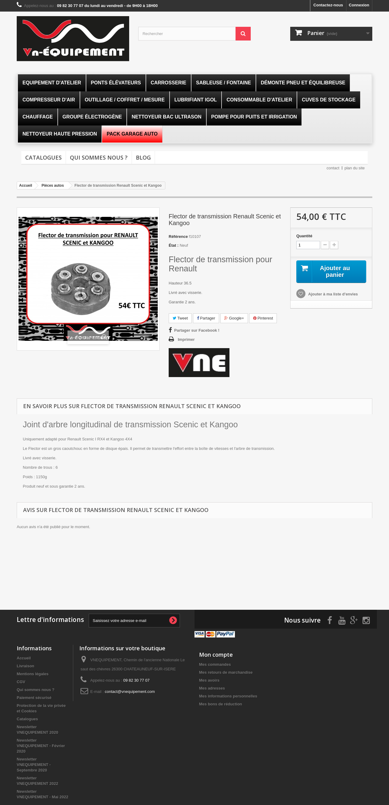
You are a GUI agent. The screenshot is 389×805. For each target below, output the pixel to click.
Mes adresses (212, 688)
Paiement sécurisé (34, 697)
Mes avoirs (209, 680)
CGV (21, 682)
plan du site (355, 168)
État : (174, 245)
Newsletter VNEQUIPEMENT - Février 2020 (41, 746)
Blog (143, 157)
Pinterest (263, 318)
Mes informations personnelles (228, 696)
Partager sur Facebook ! (196, 330)
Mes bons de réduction (220, 704)
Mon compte (216, 654)
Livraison (25, 666)
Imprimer (186, 339)
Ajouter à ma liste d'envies (332, 294)
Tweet (180, 318)
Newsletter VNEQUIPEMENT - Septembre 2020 (34, 764)
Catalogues (43, 157)
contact (333, 168)
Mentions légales (33, 674)
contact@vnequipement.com (130, 691)
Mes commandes (215, 664)
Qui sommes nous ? (99, 157)
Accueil (24, 658)
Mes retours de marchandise (226, 672)
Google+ (234, 318)
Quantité (304, 236)
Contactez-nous (328, 5)
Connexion (359, 5)
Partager (206, 318)
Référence (178, 236)
